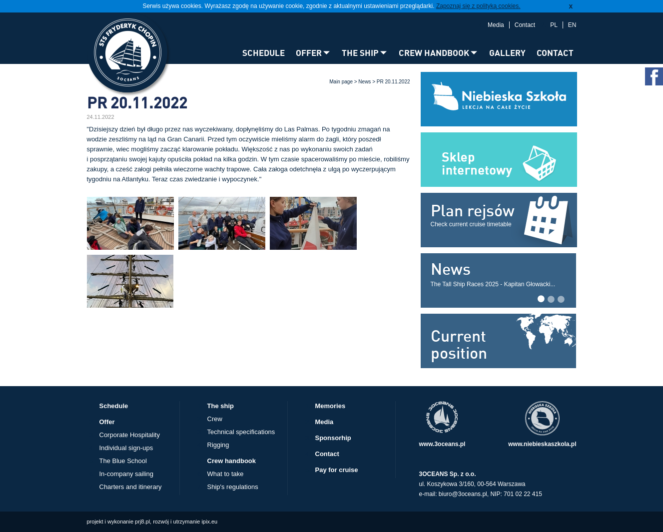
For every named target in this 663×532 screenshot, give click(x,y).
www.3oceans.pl (442, 444)
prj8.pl (142, 522)
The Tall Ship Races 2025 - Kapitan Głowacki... (493, 284)
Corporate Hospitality (129, 435)
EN (572, 24)
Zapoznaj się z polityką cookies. (478, 5)
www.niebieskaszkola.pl (542, 444)
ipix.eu (209, 522)
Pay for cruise (336, 470)
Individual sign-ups (126, 448)
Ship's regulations (232, 487)
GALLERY (507, 52)
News (364, 81)
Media (496, 24)
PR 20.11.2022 (393, 81)
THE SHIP (360, 52)
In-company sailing (126, 474)
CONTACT (555, 52)
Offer (107, 422)
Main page (341, 81)
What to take (225, 474)
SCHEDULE (263, 52)
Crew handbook (231, 461)
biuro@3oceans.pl (463, 494)
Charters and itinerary (130, 487)
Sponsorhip (333, 438)
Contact (525, 24)
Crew (214, 419)
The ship (220, 406)
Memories (330, 406)
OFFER (309, 52)
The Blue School (123, 461)
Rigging (218, 445)
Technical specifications (241, 432)
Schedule (113, 406)
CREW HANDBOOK (434, 52)
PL (554, 24)
